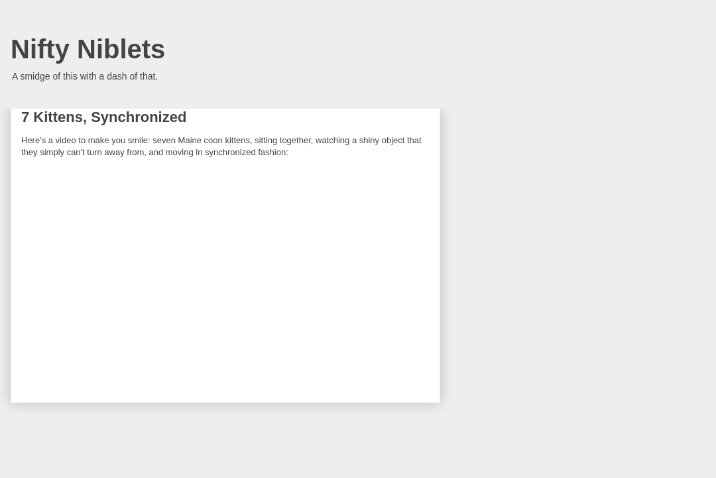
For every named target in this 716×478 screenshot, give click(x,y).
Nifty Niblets (88, 49)
